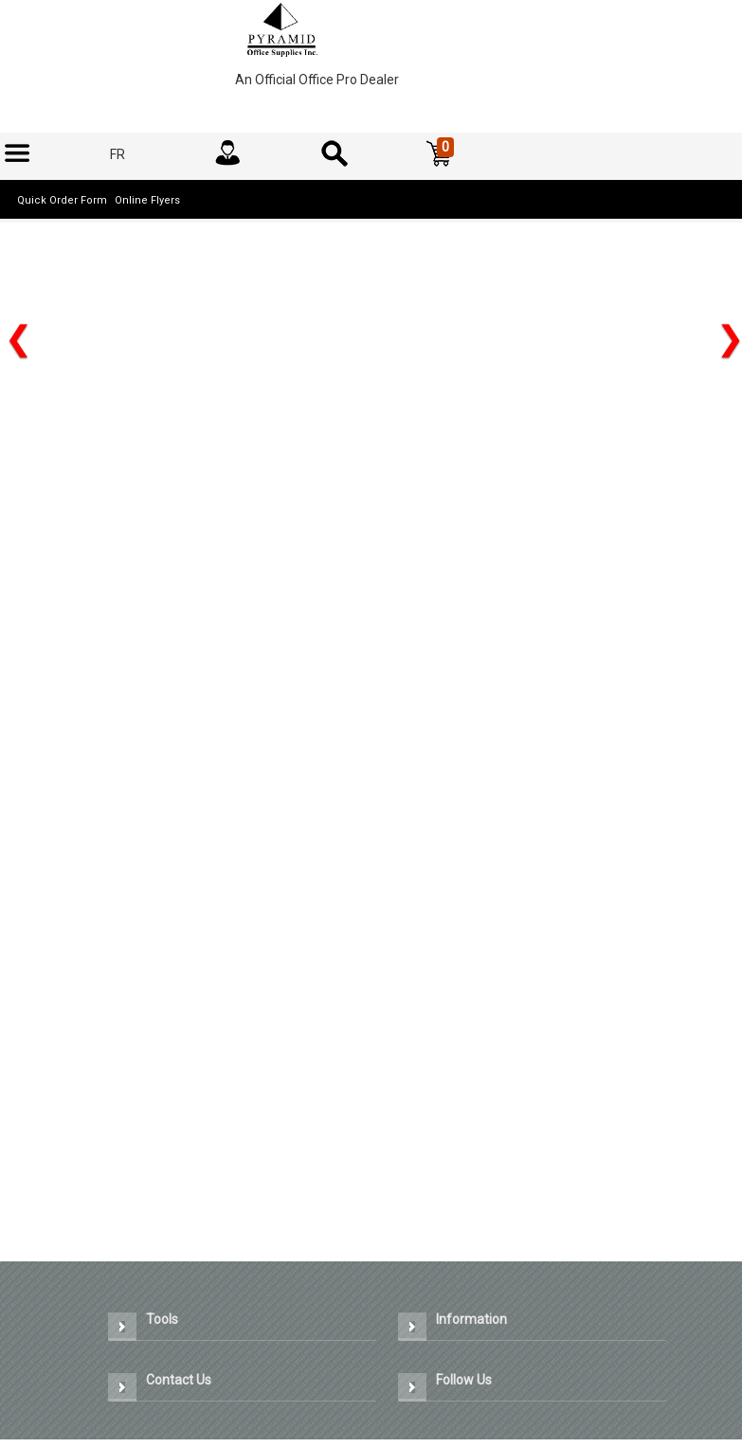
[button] (439, 154)
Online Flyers (147, 200)
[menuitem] (17, 154)
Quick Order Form (62, 200)
